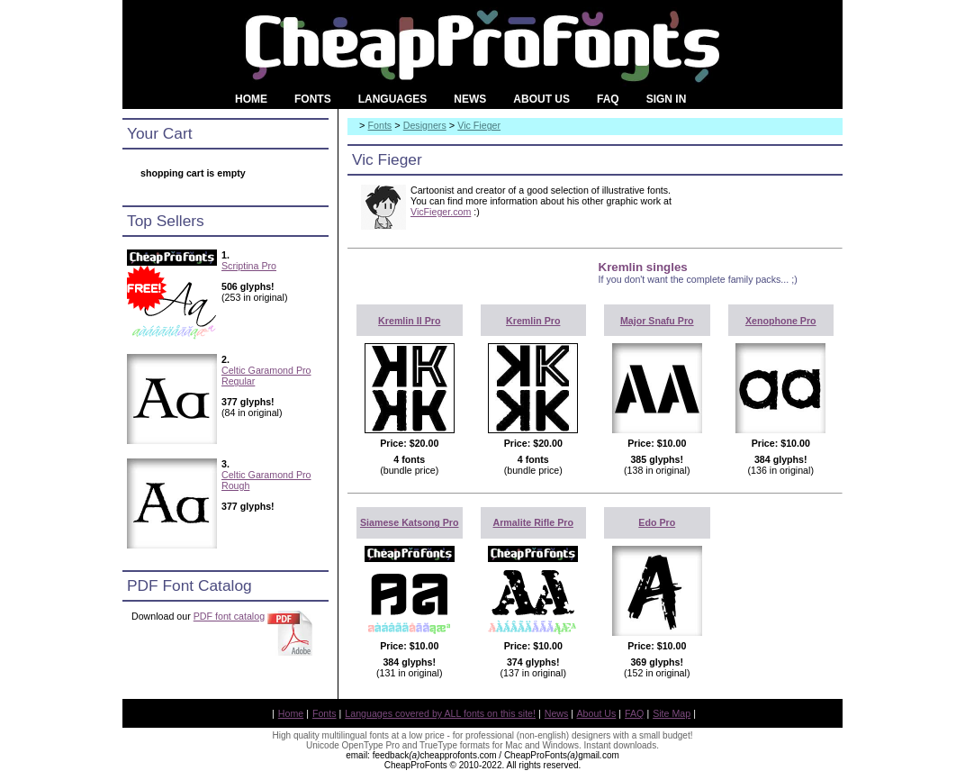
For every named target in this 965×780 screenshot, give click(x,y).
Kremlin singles (643, 267)
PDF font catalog (229, 616)
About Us (597, 713)
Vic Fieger (479, 125)
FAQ (634, 713)
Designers (424, 125)
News (557, 713)
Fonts (380, 125)
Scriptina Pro (248, 265)
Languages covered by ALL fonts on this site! (440, 713)
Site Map (671, 713)
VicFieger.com (440, 211)
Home (290, 713)
